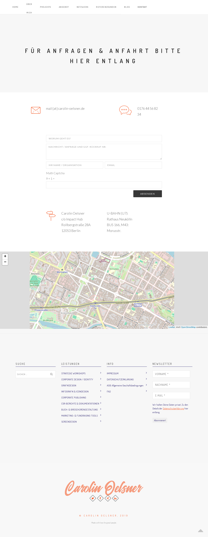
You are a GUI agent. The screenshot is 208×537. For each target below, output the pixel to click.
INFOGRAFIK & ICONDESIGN (75, 391)
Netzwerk (144, 7)
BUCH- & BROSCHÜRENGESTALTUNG (79, 409)
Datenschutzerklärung (173, 408)
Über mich (93, 7)
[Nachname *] (171, 384)
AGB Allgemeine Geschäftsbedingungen (125, 385)
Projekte (111, 7)
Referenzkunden (166, 7)
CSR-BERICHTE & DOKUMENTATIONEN (80, 403)
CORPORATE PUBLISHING (73, 397)
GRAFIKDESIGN (68, 385)
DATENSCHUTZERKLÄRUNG (120, 379)
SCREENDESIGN (69, 421)
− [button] (5, 262)
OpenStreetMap (188, 327)
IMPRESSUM (112, 373)
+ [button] (5, 256)
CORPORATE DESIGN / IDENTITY (77, 379)
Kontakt (199, 7)
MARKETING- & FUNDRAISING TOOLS (79, 415)
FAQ (109, 391)
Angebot (127, 7)
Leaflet (172, 327)
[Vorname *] (171, 374)
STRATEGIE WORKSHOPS (73, 373)
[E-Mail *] (171, 395)
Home (78, 7)
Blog (185, 7)
